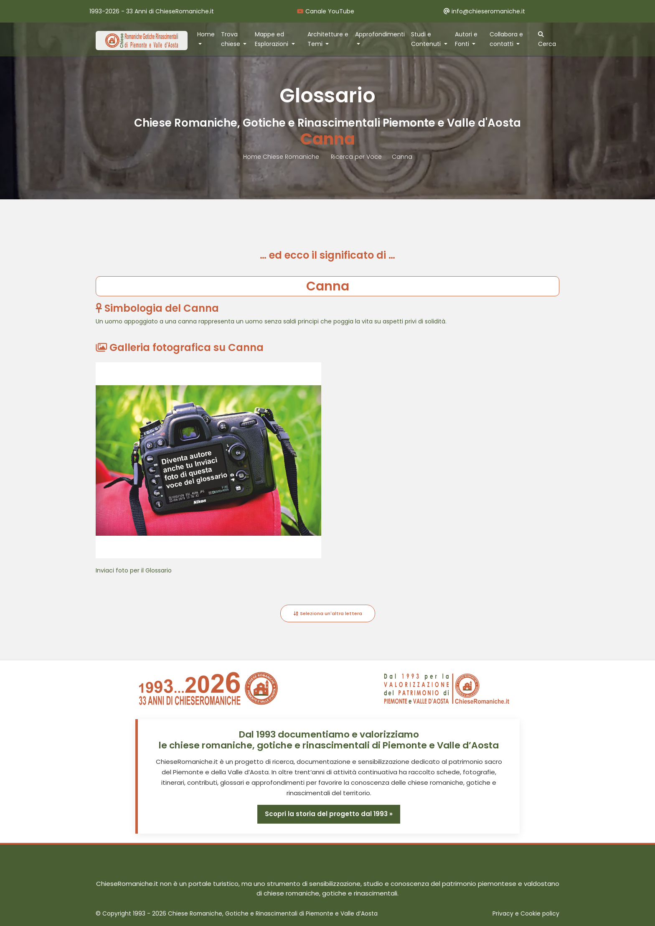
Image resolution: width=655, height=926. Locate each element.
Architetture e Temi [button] (327, 39)
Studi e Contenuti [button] (426, 39)
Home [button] (206, 34)
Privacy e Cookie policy (526, 914)
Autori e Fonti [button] (466, 39)
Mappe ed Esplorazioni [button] (272, 39)
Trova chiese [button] (231, 39)
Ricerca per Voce (356, 157)
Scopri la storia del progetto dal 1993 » (329, 813)
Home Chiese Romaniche (282, 157)
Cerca (547, 39)
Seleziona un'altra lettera (327, 613)
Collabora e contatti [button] (506, 39)
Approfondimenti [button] (380, 34)
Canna (402, 157)
